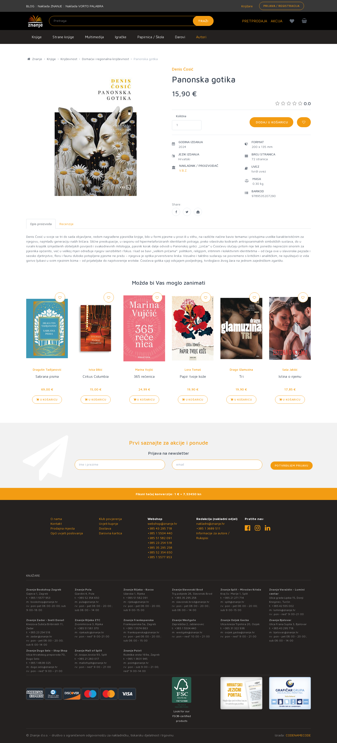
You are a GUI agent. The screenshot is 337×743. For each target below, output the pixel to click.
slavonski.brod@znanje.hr (192, 602)
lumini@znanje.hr (284, 610)
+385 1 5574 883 (137, 628)
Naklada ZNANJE (50, 6)
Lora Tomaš (193, 369)
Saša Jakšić (289, 369)
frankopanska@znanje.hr (143, 632)
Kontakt (56, 523)
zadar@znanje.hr (41, 636)
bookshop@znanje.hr (44, 602)
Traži (203, 21)
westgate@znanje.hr (189, 632)
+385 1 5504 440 (160, 533)
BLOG (30, 6)
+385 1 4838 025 (40, 662)
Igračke (120, 37)
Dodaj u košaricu (271, 122)
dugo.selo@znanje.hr (44, 667)
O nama (56, 519)
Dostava (105, 528)
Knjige (37, 37)
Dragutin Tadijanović (47, 369)
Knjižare (246, 6)
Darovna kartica (110, 533)
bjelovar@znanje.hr (286, 632)
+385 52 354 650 (160, 552)
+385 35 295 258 (160, 547)
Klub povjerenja (110, 519)
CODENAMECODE (298, 735)
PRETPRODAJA (254, 21)
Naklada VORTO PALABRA (84, 6)
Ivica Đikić (95, 369)
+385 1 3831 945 (137, 658)
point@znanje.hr (138, 662)
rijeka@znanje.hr (138, 602)
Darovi (180, 37)
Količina (181, 116)
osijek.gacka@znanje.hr (240, 632)
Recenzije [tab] (66, 224)
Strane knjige (63, 37)
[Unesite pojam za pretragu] (131, 21)
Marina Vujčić (144, 369)
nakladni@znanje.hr (210, 523)
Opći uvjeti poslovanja (67, 533)
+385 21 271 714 (233, 597)
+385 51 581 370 (88, 628)
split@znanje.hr (234, 602)
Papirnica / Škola (150, 37)
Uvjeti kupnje (108, 523)
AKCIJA (276, 21)
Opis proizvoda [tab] (41, 224)
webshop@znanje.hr (162, 523)
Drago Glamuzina (241, 369)
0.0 (293, 103)
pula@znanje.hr (89, 602)
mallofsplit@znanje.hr (93, 662)
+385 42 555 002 (283, 606)
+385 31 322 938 (234, 628)
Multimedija (94, 37)
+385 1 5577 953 (160, 557)
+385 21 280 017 (88, 658)
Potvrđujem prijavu (291, 465)
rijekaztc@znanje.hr (91, 632)
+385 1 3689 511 (208, 528)
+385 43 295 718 (160, 528)
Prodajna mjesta (63, 528)
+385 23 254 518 (160, 543)
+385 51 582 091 (160, 538)
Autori (201, 37)
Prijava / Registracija (281, 6)
